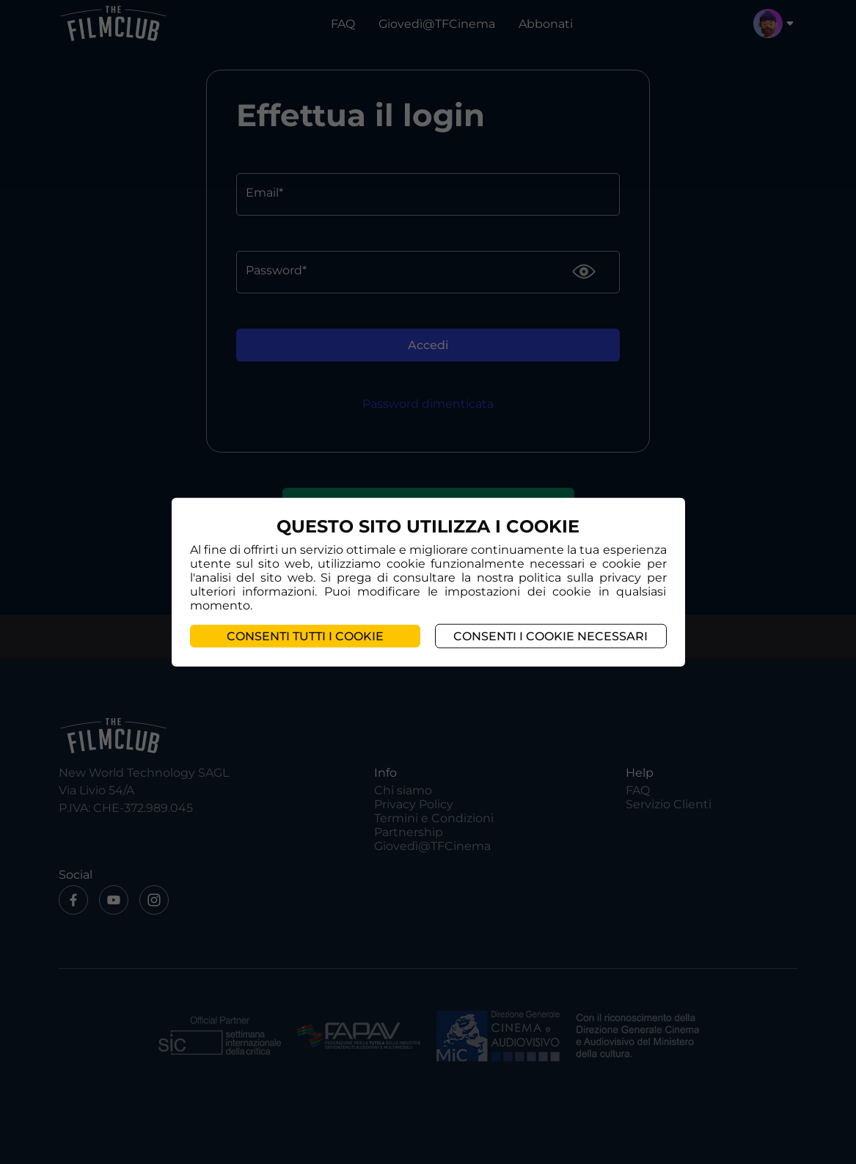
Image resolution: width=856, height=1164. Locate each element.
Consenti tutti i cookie (305, 636)
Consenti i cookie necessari (550, 636)
